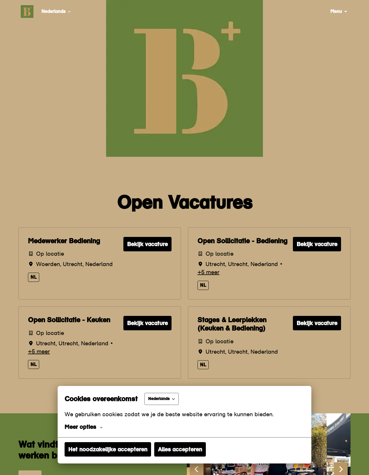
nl (34, 277)
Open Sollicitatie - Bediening (242, 241)
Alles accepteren (180, 449)
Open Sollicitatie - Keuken (69, 320)
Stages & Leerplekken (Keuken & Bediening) (231, 324)
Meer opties (84, 426)
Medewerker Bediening (64, 241)
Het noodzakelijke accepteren (107, 449)
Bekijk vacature (147, 244)
